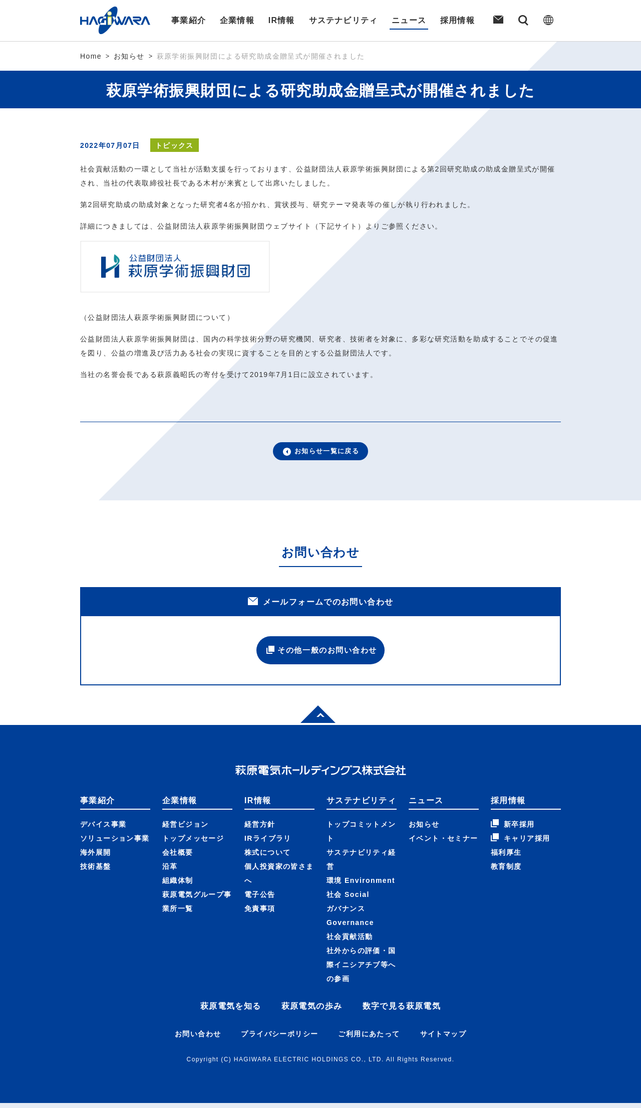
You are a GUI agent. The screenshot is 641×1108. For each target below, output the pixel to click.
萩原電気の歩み (312, 1011)
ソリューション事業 (115, 843)
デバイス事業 (103, 829)
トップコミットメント (361, 836)
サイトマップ (443, 1039)
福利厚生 (506, 857)
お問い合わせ (198, 1039)
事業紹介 (187, 20)
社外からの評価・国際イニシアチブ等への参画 (361, 970)
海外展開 (95, 857)
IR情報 (281, 20)
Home (91, 56)
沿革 (170, 871)
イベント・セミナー (443, 843)
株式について (267, 857)
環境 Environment (361, 885)
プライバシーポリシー (279, 1039)
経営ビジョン (185, 829)
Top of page (312, 717)
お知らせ (129, 56)
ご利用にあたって (369, 1039)
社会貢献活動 (350, 942)
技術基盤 (95, 871)
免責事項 (259, 913)
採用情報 (458, 20)
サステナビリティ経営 (361, 864)
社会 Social (348, 899)
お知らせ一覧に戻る (320, 452)
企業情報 (236, 20)
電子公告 (259, 899)
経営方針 (259, 829)
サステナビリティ (343, 20)
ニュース (409, 20)
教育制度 (506, 871)
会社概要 (177, 857)
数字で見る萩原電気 (402, 1011)
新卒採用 (513, 828)
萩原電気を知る (230, 1011)
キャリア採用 (520, 842)
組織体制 (177, 885)
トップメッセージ (193, 843)
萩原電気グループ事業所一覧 (197, 906)
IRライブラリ (267, 843)
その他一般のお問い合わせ (320, 653)
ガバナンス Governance (350, 920)
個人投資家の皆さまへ (279, 878)
